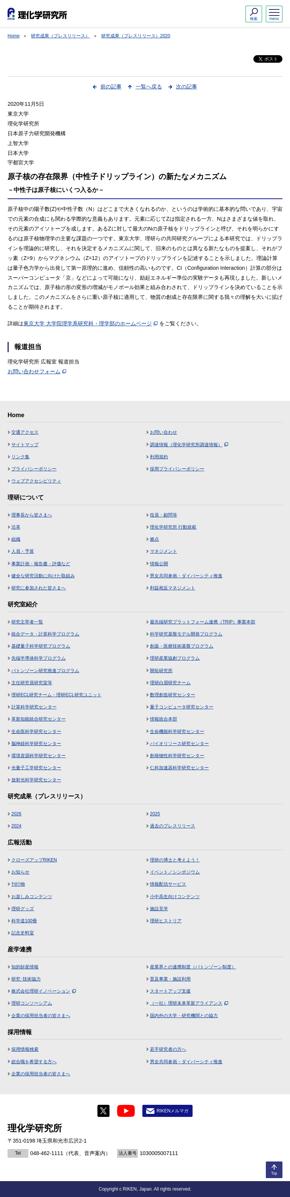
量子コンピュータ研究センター (181, 707)
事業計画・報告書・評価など (40, 563)
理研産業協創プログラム (175, 658)
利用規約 (159, 456)
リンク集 (20, 456)
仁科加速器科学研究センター (179, 767)
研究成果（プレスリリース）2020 (135, 36)
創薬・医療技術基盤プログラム (181, 646)
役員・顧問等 (163, 515)
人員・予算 (22, 551)
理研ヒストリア (166, 920)
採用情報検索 (25, 1049)
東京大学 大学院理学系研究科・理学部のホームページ (90, 323)
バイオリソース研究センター (179, 743)
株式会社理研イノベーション (43, 991)
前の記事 (111, 87)
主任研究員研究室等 (31, 682)
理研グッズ (22, 908)
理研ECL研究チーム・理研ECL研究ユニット (56, 694)
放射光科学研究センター (36, 780)
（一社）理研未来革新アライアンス (189, 1003)
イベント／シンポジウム (175, 872)
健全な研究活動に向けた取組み (43, 575)
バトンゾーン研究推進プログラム (45, 670)
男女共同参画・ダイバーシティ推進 (186, 575)
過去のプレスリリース (172, 826)
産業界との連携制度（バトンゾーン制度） (193, 967)
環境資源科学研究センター (38, 755)
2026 (16, 814)
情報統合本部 (163, 719)
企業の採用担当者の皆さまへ (40, 1015)
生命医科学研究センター (36, 731)
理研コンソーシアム (31, 1003)
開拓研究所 (161, 670)
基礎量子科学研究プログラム (40, 646)
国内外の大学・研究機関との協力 (184, 1015)
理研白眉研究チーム (170, 682)
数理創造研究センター (172, 694)
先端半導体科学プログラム (38, 658)
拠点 (154, 539)
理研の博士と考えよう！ (175, 860)
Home (14, 36)
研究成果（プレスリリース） (60, 36)
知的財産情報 (25, 967)
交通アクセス (25, 432)
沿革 (15, 527)
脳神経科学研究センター (36, 743)
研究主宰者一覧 (27, 622)
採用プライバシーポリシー (177, 469)
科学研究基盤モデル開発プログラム (186, 634)
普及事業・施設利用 (170, 979)
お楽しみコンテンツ (31, 896)
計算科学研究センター (34, 707)
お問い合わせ (163, 432)
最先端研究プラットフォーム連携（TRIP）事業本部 (202, 622)
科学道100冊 (24, 920)
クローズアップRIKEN (34, 860)
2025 (155, 814)
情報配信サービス (168, 884)
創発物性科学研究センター (177, 755)
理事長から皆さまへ (31, 515)
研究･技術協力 (26, 979)
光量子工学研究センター (36, 767)
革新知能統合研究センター (38, 719)
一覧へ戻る (149, 87)
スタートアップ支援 (170, 991)
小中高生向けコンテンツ (175, 896)
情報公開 (159, 563)
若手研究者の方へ (168, 1049)
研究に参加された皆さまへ (38, 588)
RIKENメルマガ (173, 1110)
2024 (16, 826)
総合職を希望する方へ (34, 1061)
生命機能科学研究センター (177, 731)
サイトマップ (25, 444)
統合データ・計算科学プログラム (45, 634)
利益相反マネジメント (172, 588)
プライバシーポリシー (34, 469)
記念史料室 (22, 933)
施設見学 (159, 908)
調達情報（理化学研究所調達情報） (189, 444)
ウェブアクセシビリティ (36, 481)
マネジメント (163, 551)
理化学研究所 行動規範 (173, 527)
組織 (15, 539)
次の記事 (186, 87)
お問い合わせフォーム (37, 371)
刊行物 (18, 884)
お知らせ (20, 872)
